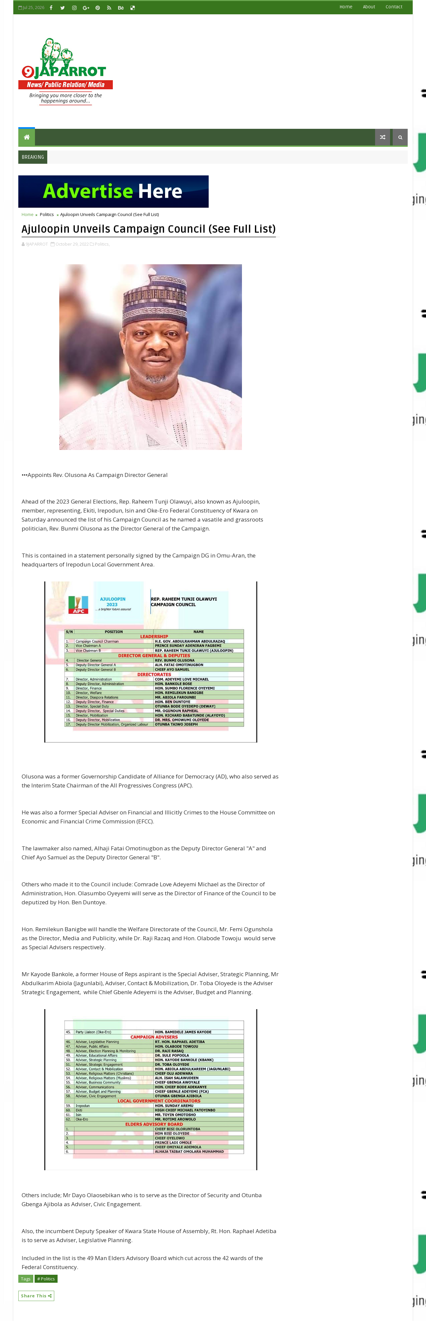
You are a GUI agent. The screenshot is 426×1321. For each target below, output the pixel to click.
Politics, (102, 244)
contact (394, 7)
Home (345, 7)
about (369, 7)
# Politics (46, 1279)
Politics (47, 214)
